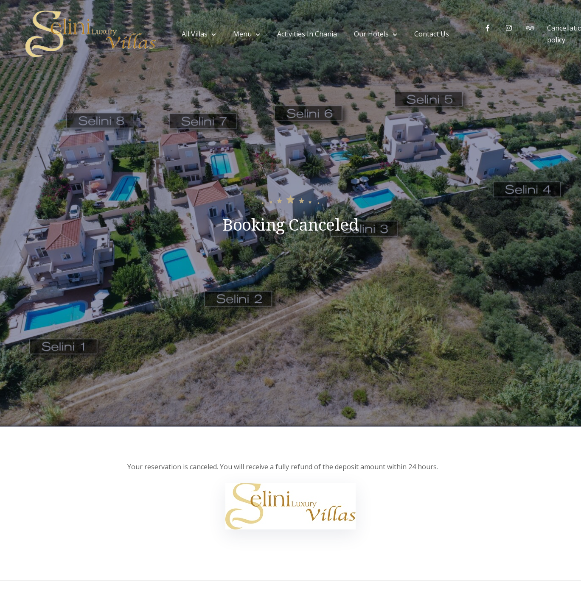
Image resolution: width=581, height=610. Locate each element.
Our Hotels (371, 34)
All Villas (195, 34)
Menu (242, 34)
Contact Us (431, 34)
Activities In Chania (307, 34)
